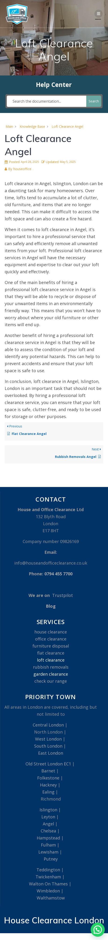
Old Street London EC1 (48, 764)
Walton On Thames (48, 884)
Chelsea (48, 831)
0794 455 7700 (58, 574)
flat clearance (50, 653)
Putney (51, 859)
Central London (48, 725)
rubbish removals (50, 667)
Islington (48, 810)
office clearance (50, 639)
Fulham (48, 845)
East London (50, 753)
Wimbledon (48, 891)
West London (48, 739)
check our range (50, 681)
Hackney (48, 785)
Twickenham (48, 877)
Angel (48, 824)
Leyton (48, 817)
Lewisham (48, 852)
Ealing (48, 792)
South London (48, 746)
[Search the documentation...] (46, 101)
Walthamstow (51, 898)
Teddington (48, 870)
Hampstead (48, 838)
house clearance (50, 632)
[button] (98, 930)
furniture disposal (50, 646)
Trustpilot (62, 595)
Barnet (48, 771)
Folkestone (48, 778)
